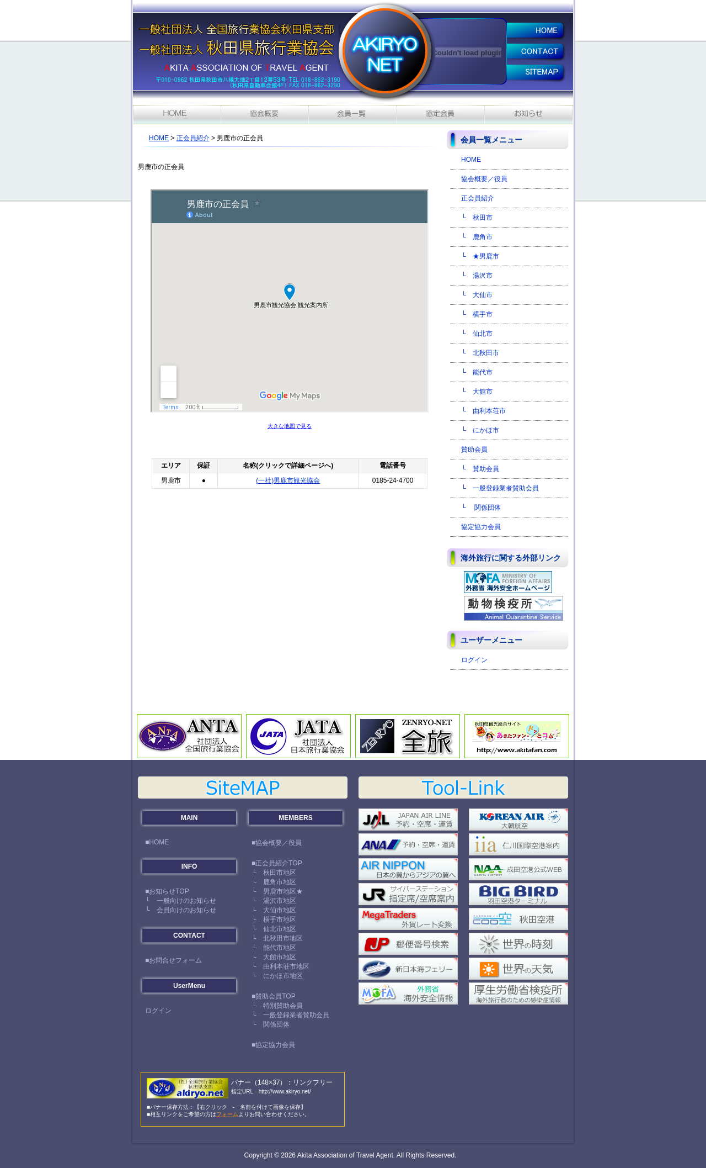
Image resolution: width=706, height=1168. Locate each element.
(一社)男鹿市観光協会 (288, 480)
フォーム (227, 1114)
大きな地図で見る (290, 426)
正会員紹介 (193, 138)
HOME (159, 138)
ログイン (474, 660)
